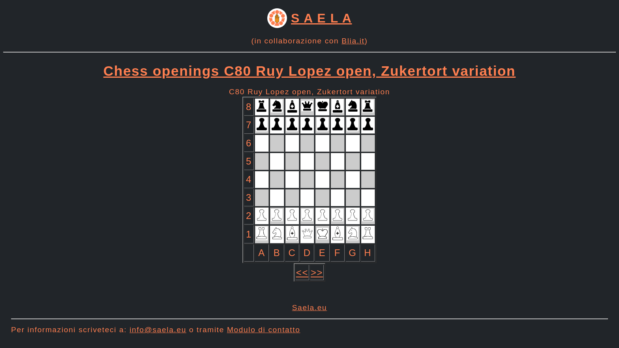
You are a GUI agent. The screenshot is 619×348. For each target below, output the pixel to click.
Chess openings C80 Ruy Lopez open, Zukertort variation (309, 71)
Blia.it (352, 41)
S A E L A (321, 18)
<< (302, 272)
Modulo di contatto (263, 330)
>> (317, 272)
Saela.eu (309, 307)
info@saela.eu (157, 330)
